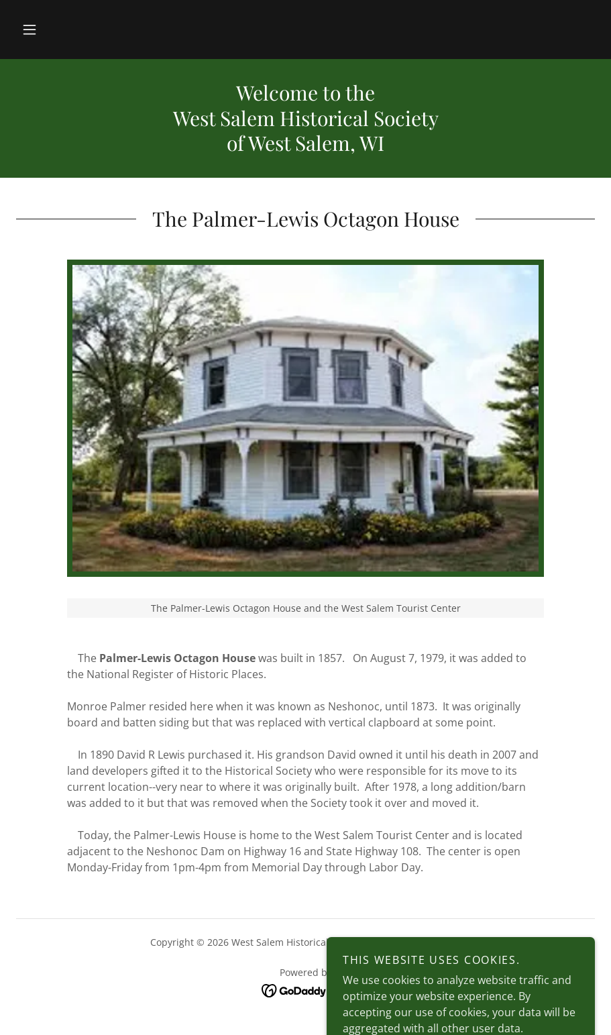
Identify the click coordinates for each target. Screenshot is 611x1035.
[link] (305, 989)
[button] (29, 29)
